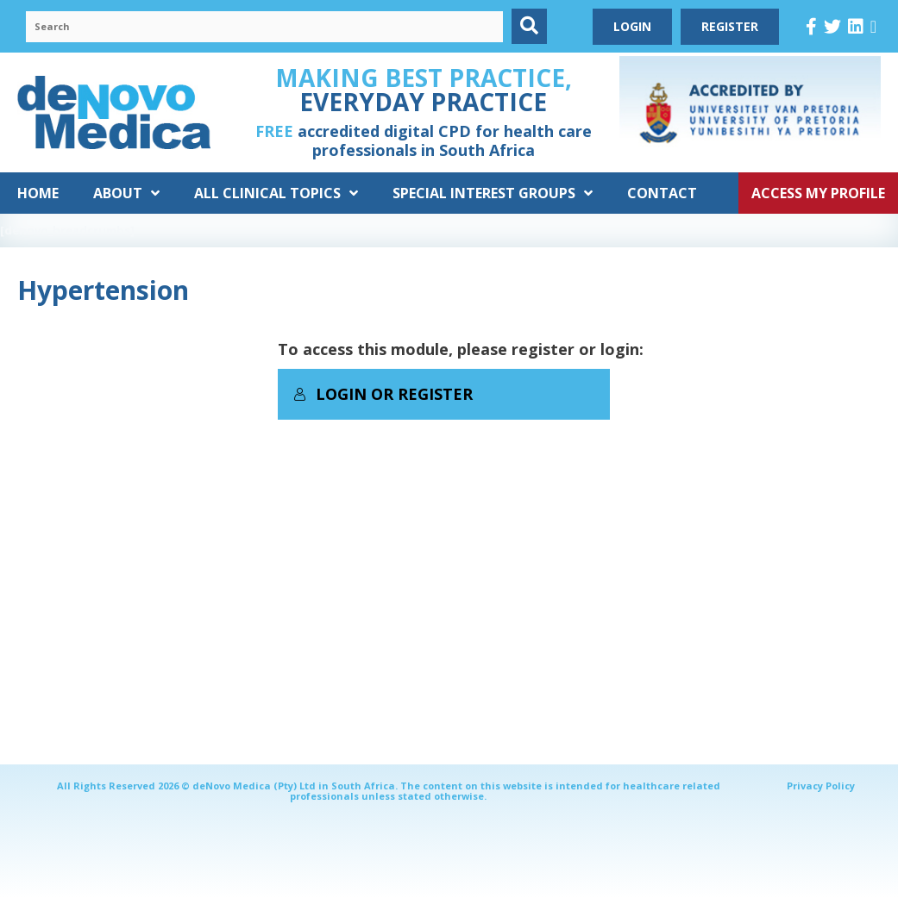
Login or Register (383, 394)
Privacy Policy (821, 785)
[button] (529, 26)
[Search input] (264, 26)
